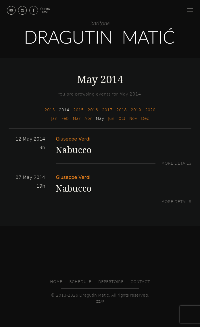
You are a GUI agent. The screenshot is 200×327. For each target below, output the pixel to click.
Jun (111, 118)
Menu (190, 9)
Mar (76, 118)
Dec (145, 118)
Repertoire (111, 281)
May (100, 118)
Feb (65, 118)
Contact (140, 281)
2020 (150, 109)
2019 (136, 109)
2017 (107, 109)
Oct (121, 118)
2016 (93, 109)
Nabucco (74, 150)
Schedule (80, 281)
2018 (121, 109)
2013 (50, 109)
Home (56, 281)
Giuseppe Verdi (73, 138)
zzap (100, 301)
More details (176, 163)
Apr (88, 118)
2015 (78, 109)
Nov (133, 118)
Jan (54, 118)
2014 (64, 109)
